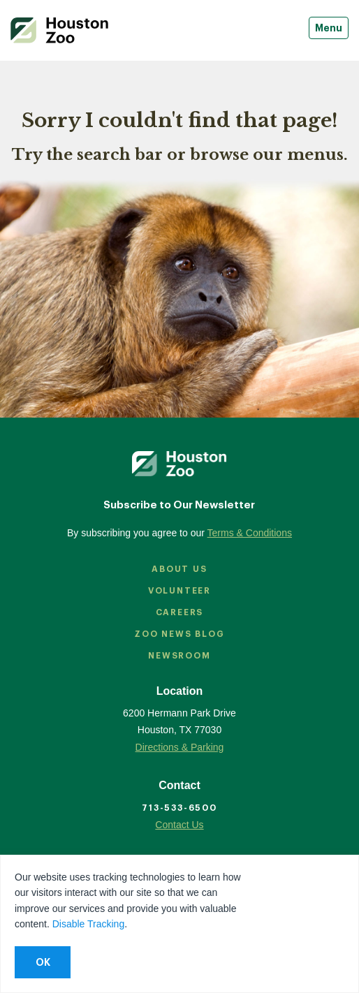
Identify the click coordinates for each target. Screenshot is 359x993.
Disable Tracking (88, 923)
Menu (328, 28)
